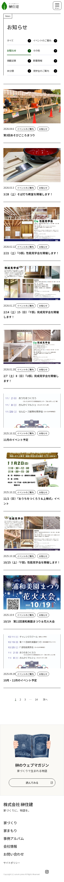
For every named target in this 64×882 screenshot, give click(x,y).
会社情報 (10, 846)
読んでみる (32, 782)
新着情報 (37, 60)
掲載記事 (11, 60)
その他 (36, 50)
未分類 (10, 71)
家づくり (10, 822)
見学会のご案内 (41, 71)
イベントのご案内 (42, 40)
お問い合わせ (13, 854)
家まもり (10, 830)
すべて (10, 40)
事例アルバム (13, 838)
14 (36, 699)
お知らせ (11, 50)
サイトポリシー (11, 862)
